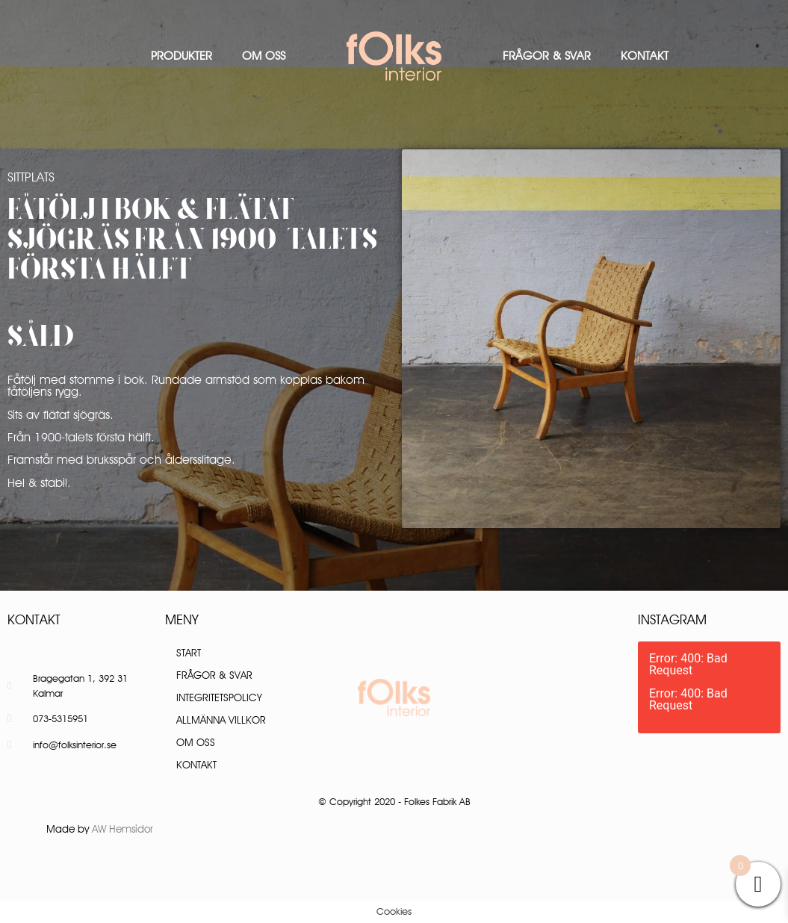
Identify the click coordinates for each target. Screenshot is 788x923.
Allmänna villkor (221, 720)
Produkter (181, 56)
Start (188, 653)
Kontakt (644, 56)
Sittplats (31, 177)
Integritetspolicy (219, 697)
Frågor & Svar (547, 56)
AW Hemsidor (122, 829)
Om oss (263, 56)
